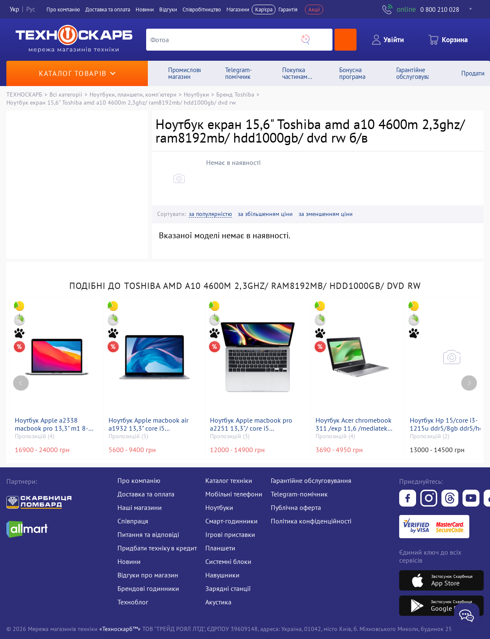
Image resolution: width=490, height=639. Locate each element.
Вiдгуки (168, 9)
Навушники (222, 575)
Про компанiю (63, 9)
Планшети (220, 548)
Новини (145, 9)
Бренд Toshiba (235, 94)
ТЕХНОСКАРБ (24, 94)
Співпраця (132, 521)
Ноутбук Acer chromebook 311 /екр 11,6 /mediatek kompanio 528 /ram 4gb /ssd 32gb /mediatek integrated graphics (354, 424)
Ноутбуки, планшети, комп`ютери (133, 94)
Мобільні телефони (233, 494)
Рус (30, 9)
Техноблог (132, 602)
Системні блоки (228, 561)
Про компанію (139, 480)
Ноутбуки (196, 94)
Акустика (218, 602)
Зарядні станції (227, 588)
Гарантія (287, 9)
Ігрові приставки (230, 534)
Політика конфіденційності (311, 521)
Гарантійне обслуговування (311, 480)
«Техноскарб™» (120, 629)
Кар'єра (263, 9)
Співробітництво (201, 9)
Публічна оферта (296, 507)
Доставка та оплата (107, 9)
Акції (314, 9)
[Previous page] (21, 383)
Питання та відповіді (148, 534)
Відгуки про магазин (147, 575)
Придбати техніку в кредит (157, 548)
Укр (14, 9)
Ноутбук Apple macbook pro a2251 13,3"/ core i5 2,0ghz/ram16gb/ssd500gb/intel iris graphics (257, 424)
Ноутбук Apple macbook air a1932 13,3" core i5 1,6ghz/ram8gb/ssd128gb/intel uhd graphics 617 (154, 424)
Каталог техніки (228, 480)
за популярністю (210, 214)
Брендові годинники (148, 588)
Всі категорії (65, 94)
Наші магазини (139, 507)
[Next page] (469, 383)
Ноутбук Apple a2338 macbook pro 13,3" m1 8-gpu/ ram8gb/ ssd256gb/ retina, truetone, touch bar (52, 424)
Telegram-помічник (299, 494)
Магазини (237, 9)
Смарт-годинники (231, 521)
